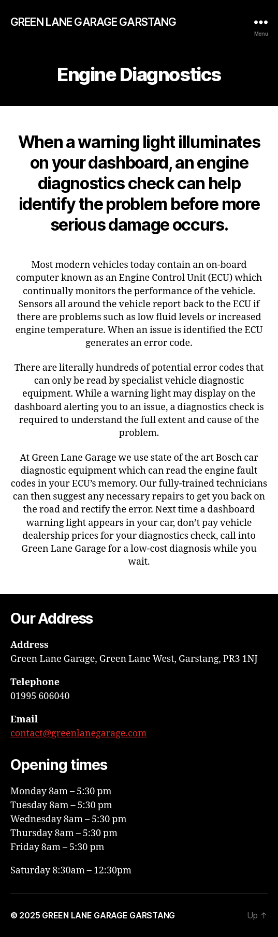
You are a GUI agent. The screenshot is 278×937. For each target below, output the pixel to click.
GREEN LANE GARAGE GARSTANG (93, 22)
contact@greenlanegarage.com (78, 733)
